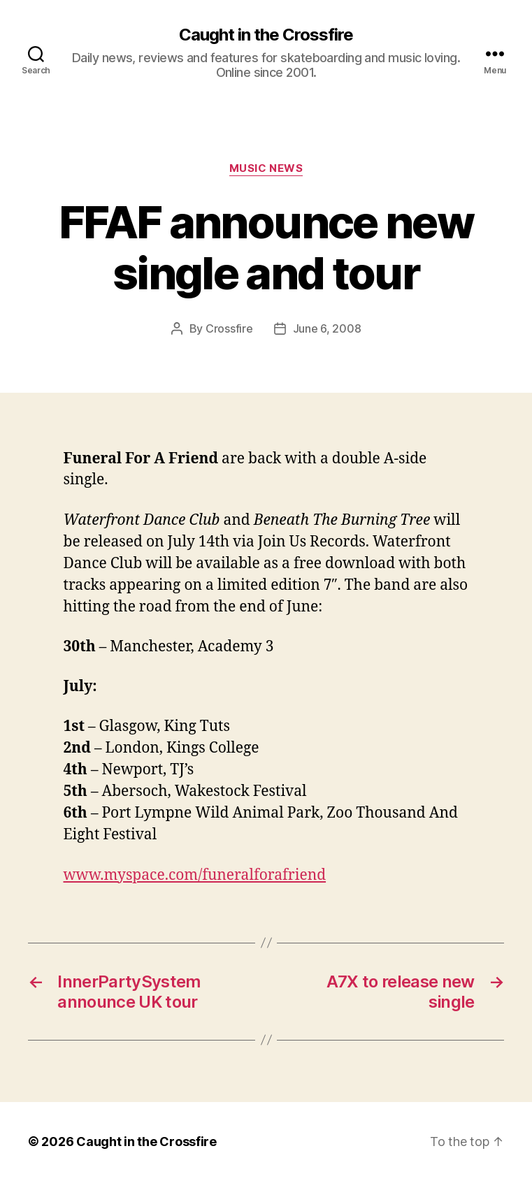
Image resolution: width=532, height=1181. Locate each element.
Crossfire (229, 328)
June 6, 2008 (327, 328)
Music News (266, 168)
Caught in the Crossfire (266, 35)
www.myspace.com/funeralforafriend (195, 875)
